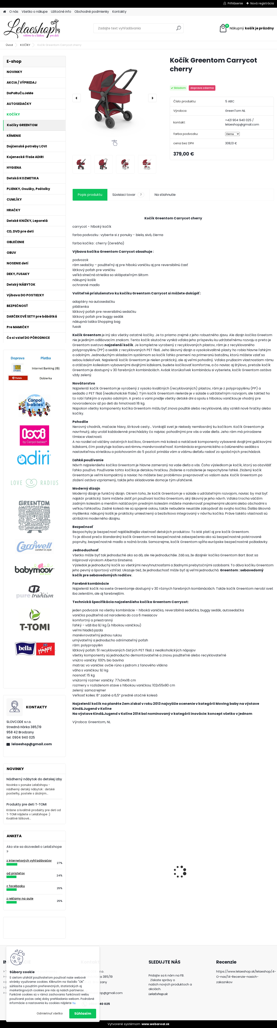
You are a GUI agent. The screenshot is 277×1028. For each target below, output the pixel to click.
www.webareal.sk (155, 1024)
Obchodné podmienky (92, 11)
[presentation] (76, 98)
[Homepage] (4, 12)
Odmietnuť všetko (50, 1013)
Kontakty (119, 11)
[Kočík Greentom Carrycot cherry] (114, 98)
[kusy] (133, 901)
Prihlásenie (235, 3)
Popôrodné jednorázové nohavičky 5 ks (197, 878)
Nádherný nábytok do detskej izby (34, 779)
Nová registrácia (262, 3)
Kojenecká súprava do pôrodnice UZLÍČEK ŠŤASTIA (145, 871)
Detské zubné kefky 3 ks (247, 869)
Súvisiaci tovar (128, 194)
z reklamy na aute (19, 899)
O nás (13, 11)
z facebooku (15, 886)
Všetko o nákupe (35, 11)
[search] (178, 30)
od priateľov (15, 873)
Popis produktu (90, 194)
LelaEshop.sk (158, 994)
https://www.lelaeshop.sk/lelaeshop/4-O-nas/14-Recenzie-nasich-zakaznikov (246, 976)
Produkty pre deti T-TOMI (26, 804)
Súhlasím (82, 1013)
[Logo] (31, 28)
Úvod (9, 45)
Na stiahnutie (165, 194)
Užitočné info (61, 11)
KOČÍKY (25, 45)
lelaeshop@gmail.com (31, 744)
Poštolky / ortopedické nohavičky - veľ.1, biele (94, 881)
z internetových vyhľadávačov (29, 861)
